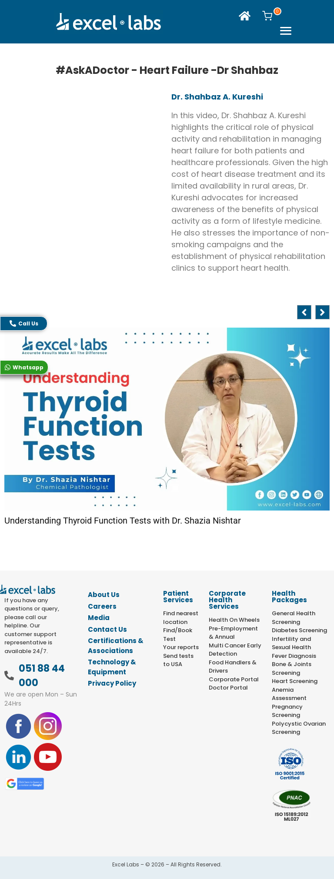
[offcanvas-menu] (285, 31)
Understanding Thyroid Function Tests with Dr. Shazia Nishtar (122, 520)
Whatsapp (24, 367)
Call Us (24, 323)
